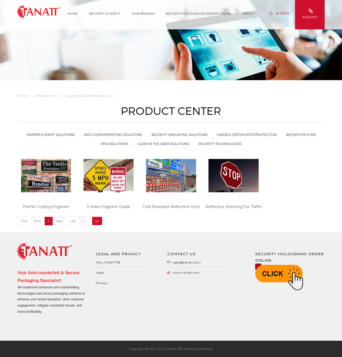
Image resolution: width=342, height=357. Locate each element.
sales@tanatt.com (187, 262)
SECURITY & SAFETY (105, 13)
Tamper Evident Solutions (50, 135)
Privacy (102, 283)
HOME (22, 96)
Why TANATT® (108, 262)
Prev (37, 221)
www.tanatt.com (186, 272)
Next (59, 221)
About (249, 13)
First (24, 221)
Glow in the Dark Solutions (163, 144)
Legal (100, 272)
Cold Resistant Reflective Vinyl (171, 206)
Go (97, 221)
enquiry (310, 14)
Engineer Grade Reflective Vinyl (89, 96)
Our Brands (143, 13)
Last (72, 221)
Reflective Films (47, 96)
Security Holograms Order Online (198, 13)
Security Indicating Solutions (179, 135)
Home (72, 13)
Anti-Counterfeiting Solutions (113, 135)
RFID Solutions (114, 144)
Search (279, 13)
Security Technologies (220, 144)
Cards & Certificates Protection (247, 135)
